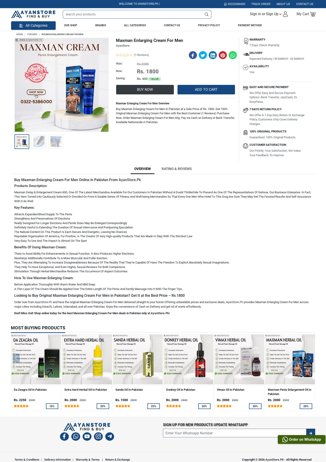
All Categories (135, 25)
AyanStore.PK (274, 459)
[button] (269, 14)
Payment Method (250, 25)
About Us (283, 4)
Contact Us (172, 25)
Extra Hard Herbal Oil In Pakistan (86, 389)
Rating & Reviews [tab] (177, 169)
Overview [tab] (142, 169)
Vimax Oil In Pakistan (230, 389)
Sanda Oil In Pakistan (129, 389)
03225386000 (234, 4)
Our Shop (70, 25)
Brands (100, 25)
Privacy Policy (209, 25)
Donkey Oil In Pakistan (180, 389)
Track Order (260, 4)
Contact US (304, 4)
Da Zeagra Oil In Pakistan (30, 389)
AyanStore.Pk (130, 180)
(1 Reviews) (141, 55)
